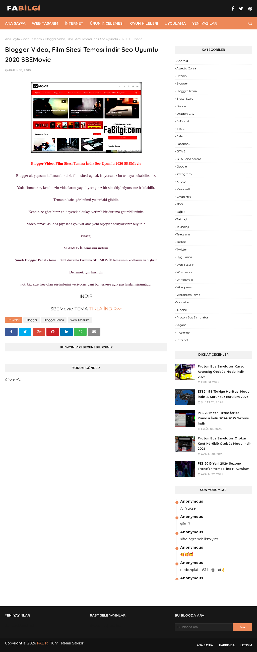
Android (182, 61)
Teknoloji (182, 227)
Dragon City (185, 113)
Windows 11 (184, 279)
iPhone (181, 310)
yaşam (181, 325)
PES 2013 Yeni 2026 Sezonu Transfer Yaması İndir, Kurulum (223, 466)
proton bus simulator (192, 317)
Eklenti (181, 136)
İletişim (246, 645)
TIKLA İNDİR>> (105, 309)
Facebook (183, 144)
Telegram (183, 234)
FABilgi (43, 643)
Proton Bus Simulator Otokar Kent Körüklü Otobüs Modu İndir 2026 (224, 443)
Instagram (184, 174)
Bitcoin (181, 76)
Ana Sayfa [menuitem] (15, 23)
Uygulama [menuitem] (175, 23)
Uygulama (184, 257)
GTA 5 (180, 151)
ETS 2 (180, 129)
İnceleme (182, 332)
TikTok (181, 242)
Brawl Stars (184, 98)
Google (181, 166)
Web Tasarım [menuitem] (45, 23)
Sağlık (180, 212)
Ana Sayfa (12, 39)
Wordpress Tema (188, 295)
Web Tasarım (32, 39)
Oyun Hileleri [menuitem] (144, 23)
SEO (179, 204)
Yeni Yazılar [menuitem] (204, 23)
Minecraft (183, 189)
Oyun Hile (183, 196)
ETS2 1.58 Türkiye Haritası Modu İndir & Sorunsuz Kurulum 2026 (223, 394)
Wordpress (183, 287)
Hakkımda (227, 645)
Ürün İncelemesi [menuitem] (106, 23)
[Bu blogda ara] (204, 627)
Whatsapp (184, 272)
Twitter (181, 249)
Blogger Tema (54, 320)
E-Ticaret (182, 121)
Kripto (180, 181)
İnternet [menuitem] (74, 23)
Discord (181, 106)
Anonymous (191, 501)
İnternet (182, 340)
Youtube (182, 302)
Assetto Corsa (186, 68)
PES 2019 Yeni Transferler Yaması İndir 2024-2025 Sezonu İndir (223, 418)
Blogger (31, 320)
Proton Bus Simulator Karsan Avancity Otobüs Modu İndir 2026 (222, 371)
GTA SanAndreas (188, 159)
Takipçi (181, 219)
